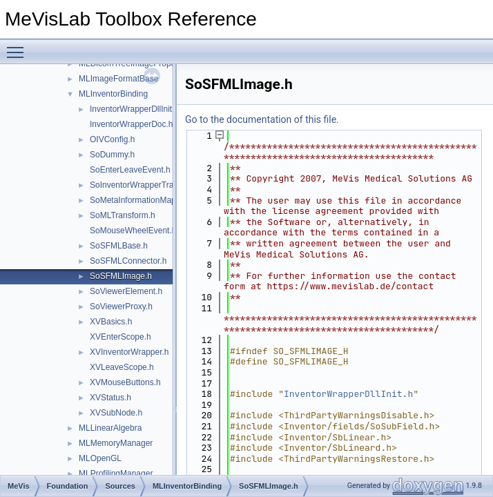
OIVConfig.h (112, 139)
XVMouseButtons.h (125, 382)
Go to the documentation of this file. (262, 119)
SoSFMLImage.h (121, 276)
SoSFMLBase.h (119, 246)
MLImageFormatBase (118, 79)
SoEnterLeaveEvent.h (130, 170)
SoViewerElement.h (126, 291)
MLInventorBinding (113, 94)
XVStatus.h (110, 397)
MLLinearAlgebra (110, 428)
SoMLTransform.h (122, 215)
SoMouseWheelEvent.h (133, 230)
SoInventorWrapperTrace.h (139, 185)
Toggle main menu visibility (18, 46)
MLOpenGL (100, 458)
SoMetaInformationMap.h (136, 200)
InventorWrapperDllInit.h (134, 109)
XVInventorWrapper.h (129, 352)
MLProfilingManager (116, 473)
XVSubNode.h (116, 413)
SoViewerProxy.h (121, 306)
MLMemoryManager (116, 443)
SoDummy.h (112, 154)
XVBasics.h (111, 322)
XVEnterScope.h (120, 337)
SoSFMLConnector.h (128, 261)
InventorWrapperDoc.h (131, 124)
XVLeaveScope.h (122, 367)
